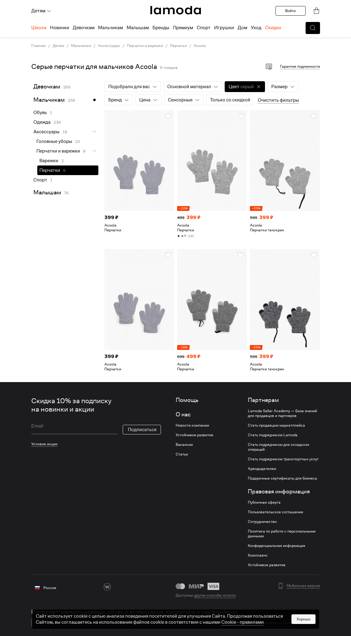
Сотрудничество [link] (262, 521)
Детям (41, 11)
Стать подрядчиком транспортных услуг (283, 459)
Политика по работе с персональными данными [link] (282, 534)
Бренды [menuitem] (160, 28)
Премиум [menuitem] (183, 28)
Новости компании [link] (192, 425)
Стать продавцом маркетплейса (276, 425)
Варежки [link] (48, 161)
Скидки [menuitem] (273, 28)
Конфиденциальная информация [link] (276, 545)
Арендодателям (262, 468)
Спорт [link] (40, 180)
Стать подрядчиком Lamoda (272, 435)
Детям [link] (58, 45)
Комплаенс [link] (258, 555)
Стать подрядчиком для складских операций (278, 447)
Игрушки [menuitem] (224, 28)
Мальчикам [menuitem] (110, 28)
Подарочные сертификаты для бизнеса (282, 478)
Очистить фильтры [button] (278, 100)
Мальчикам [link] (81, 45)
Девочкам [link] (46, 86)
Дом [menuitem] (242, 28)
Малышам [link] (47, 192)
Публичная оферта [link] (264, 502)
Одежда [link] (42, 122)
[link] (175, 10)
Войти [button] (290, 10)
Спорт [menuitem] (204, 28)
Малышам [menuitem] (138, 28)
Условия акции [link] (44, 443)
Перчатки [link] (178, 45)
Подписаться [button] (142, 430)
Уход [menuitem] (256, 28)
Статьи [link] (182, 454)
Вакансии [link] (184, 444)
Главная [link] (38, 45)
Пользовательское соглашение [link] (275, 512)
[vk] (107, 587)
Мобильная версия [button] (303, 585)
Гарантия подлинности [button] (300, 66)
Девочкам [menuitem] (83, 28)
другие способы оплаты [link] (215, 595)
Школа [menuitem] (38, 28)
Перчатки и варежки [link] (145, 45)
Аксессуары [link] (109, 45)
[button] (313, 28)
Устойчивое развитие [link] (194, 435)
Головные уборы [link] (54, 141)
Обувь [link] (40, 113)
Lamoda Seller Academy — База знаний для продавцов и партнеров (282, 413)
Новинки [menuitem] (59, 28)
